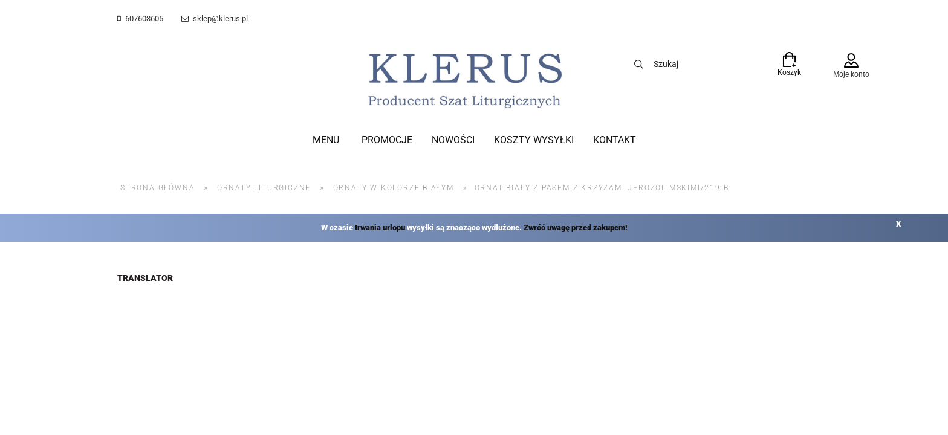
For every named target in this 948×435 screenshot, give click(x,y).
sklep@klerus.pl (220, 18)
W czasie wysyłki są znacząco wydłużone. (474, 227)
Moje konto (851, 74)
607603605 (144, 18)
